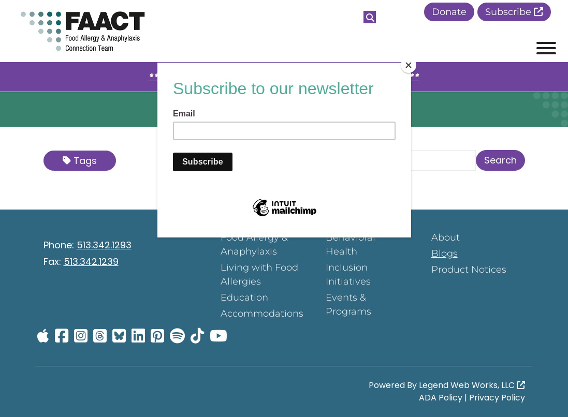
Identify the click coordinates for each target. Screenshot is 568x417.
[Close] (408, 65)
